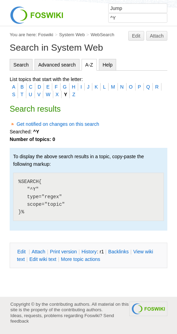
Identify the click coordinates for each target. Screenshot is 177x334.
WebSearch (102, 34)
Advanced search (57, 65)
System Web (72, 34)
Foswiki (45, 34)
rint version (63, 251)
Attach (157, 36)
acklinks (118, 251)
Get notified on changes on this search (58, 124)
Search (21, 65)
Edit (136, 36)
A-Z (89, 65)
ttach (38, 251)
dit (22, 251)
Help (108, 65)
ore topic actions (80, 259)
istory (89, 251)
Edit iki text (42, 259)
